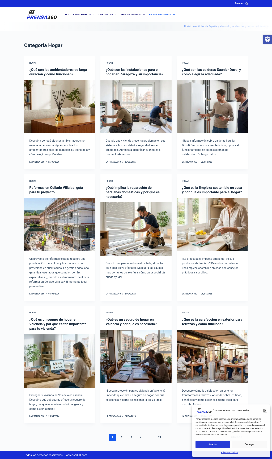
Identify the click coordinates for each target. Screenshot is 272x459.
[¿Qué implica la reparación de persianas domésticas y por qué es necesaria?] (136, 229)
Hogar (32, 63)
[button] (267, 39)
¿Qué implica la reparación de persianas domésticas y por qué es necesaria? (133, 192)
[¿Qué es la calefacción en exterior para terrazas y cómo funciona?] (212, 356)
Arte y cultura (108, 15)
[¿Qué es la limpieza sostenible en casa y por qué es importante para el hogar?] (212, 224)
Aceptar (213, 444)
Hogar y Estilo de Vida (162, 15)
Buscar (239, 3)
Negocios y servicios (133, 15)
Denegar (249, 444)
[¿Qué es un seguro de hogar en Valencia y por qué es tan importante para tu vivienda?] (59, 361)
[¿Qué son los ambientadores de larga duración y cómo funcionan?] (59, 106)
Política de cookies (229, 452)
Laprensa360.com (76, 455)
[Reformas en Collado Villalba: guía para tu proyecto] (59, 224)
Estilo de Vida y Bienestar (80, 15)
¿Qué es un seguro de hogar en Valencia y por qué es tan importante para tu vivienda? (57, 324)
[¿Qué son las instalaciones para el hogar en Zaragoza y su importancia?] (136, 106)
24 (159, 437)
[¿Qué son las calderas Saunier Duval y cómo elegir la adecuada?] (212, 106)
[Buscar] (246, 3)
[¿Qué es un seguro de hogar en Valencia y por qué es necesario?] (136, 356)
